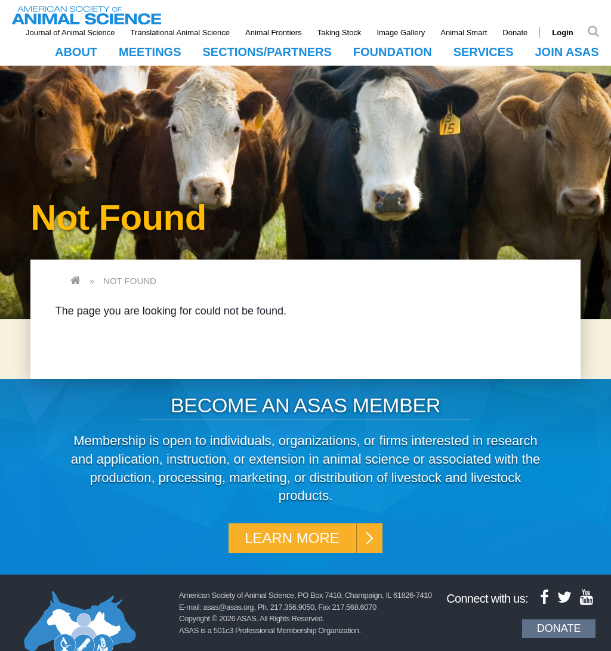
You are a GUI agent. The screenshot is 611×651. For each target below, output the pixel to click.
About (76, 51)
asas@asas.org (228, 607)
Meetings (150, 51)
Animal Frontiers (273, 32)
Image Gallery (401, 32)
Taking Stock (339, 32)
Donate (514, 32)
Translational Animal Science (180, 32)
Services (483, 51)
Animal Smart (463, 32)
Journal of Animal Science (70, 32)
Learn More (292, 538)
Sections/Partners (267, 51)
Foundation (392, 51)
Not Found (129, 281)
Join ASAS (566, 51)
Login (562, 32)
